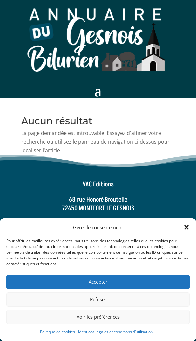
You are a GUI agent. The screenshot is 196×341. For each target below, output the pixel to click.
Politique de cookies (57, 332)
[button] (186, 227)
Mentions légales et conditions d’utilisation (115, 332)
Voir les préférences (98, 317)
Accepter (98, 282)
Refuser (98, 299)
